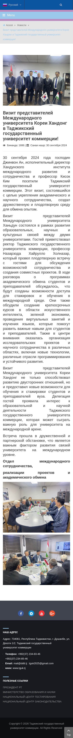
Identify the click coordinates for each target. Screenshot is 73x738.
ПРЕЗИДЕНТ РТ (12, 687)
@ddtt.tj (23, 663)
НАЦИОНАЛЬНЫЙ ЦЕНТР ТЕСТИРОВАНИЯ (29, 696)
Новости (21, 25)
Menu (9, 15)
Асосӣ (9, 25)
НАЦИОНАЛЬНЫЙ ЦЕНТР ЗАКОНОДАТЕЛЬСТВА (32, 701)
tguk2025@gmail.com (41, 663)
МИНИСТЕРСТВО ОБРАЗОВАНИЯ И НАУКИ (29, 692)
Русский (12, 4)
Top (68, 732)
